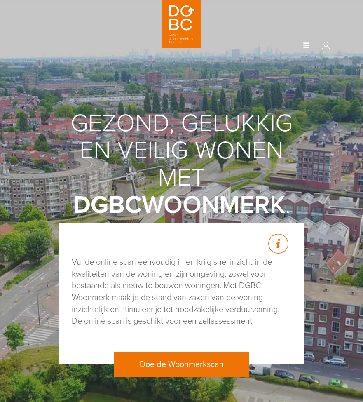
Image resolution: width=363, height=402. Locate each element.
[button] (306, 46)
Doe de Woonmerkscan (182, 364)
